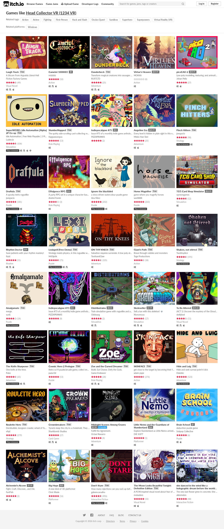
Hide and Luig (183, 366)
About (101, 515)
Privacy (133, 521)
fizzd (8, 256)
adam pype (139, 373)
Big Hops (53, 485)
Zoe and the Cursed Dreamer (106, 366)
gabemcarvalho (98, 492)
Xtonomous (139, 314)
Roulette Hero (13, 424)
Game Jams (52, 3)
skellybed (180, 314)
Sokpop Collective (184, 431)
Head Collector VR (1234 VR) (51, 12)
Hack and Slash (79, 19)
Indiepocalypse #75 (101, 130)
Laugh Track (12, 71)
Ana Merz (95, 198)
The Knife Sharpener (17, 366)
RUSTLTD (95, 78)
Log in (201, 3)
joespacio (180, 133)
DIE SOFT (138, 434)
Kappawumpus (55, 137)
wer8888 (138, 198)
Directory (110, 521)
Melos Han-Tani (141, 137)
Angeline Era (140, 130)
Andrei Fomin (55, 198)
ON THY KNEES (99, 249)
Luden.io (10, 139)
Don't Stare (97, 485)
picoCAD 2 (182, 71)
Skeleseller (140, 307)
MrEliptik (53, 256)
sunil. (8, 314)
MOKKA (137, 75)
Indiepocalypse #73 (59, 307)
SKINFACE (139, 366)
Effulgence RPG (57, 191)
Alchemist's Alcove (16, 485)
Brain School (183, 424)
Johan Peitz (181, 78)
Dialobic (180, 373)
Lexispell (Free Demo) (60, 249)
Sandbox (113, 19)
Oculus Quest (98, 19)
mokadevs (138, 495)
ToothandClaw (97, 256)
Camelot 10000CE (58, 71)
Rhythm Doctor (14, 249)
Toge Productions (142, 256)
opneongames (182, 194)
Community (107, 3)
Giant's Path (140, 249)
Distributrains (98, 307)
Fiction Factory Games (16, 78)
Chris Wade (54, 492)
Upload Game (70, 3)
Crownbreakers (57, 424)
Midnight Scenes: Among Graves (108, 424)
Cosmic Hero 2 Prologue (62, 366)
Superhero (127, 19)
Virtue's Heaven (142, 71)
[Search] (183, 3)
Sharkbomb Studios (58, 431)
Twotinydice (182, 253)
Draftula (10, 191)
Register (214, 3)
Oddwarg (95, 314)
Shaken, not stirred (186, 249)
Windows (32, 27)
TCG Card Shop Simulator (190, 191)
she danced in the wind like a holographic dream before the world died (195, 488)
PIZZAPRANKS (98, 137)
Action (25, 19)
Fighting (47, 19)
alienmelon (181, 495)
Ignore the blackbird (102, 191)
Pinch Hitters (183, 130)
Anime (36, 19)
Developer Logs (90, 3)
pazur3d (52, 373)
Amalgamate (12, 307)
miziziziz (52, 75)
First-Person (62, 19)
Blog (121, 515)
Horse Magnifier (142, 191)
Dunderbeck (98, 71)
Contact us (134, 515)
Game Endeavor (98, 373)
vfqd (8, 431)
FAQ (112, 515)
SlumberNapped (57, 130)
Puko (8, 373)
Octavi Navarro (98, 434)
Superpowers (143, 19)
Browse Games (35, 3)
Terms (122, 521)
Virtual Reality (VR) (163, 19)
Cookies (144, 521)
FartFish (9, 492)
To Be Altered (183, 307)
